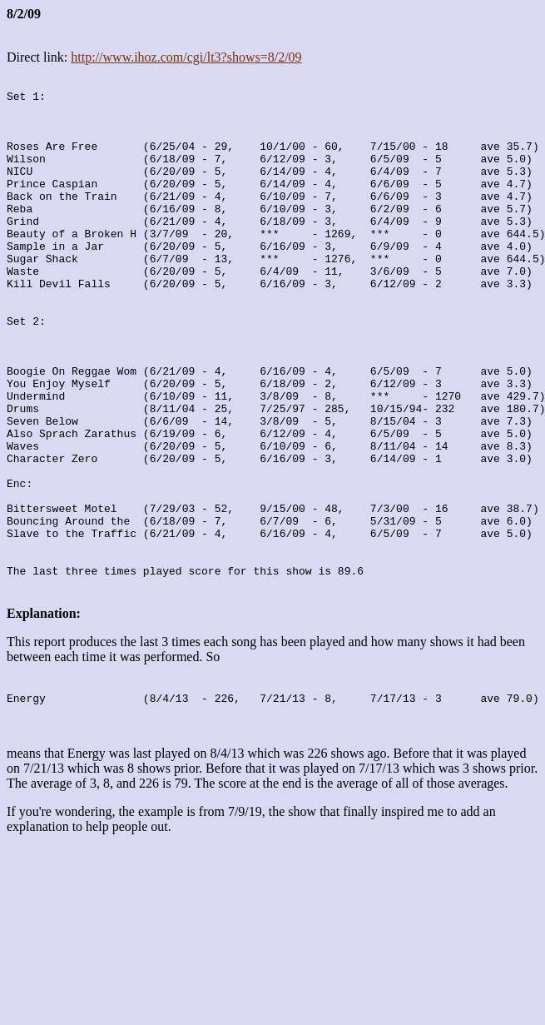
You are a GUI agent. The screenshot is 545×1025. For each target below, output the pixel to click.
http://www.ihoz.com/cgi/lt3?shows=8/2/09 (186, 57)
